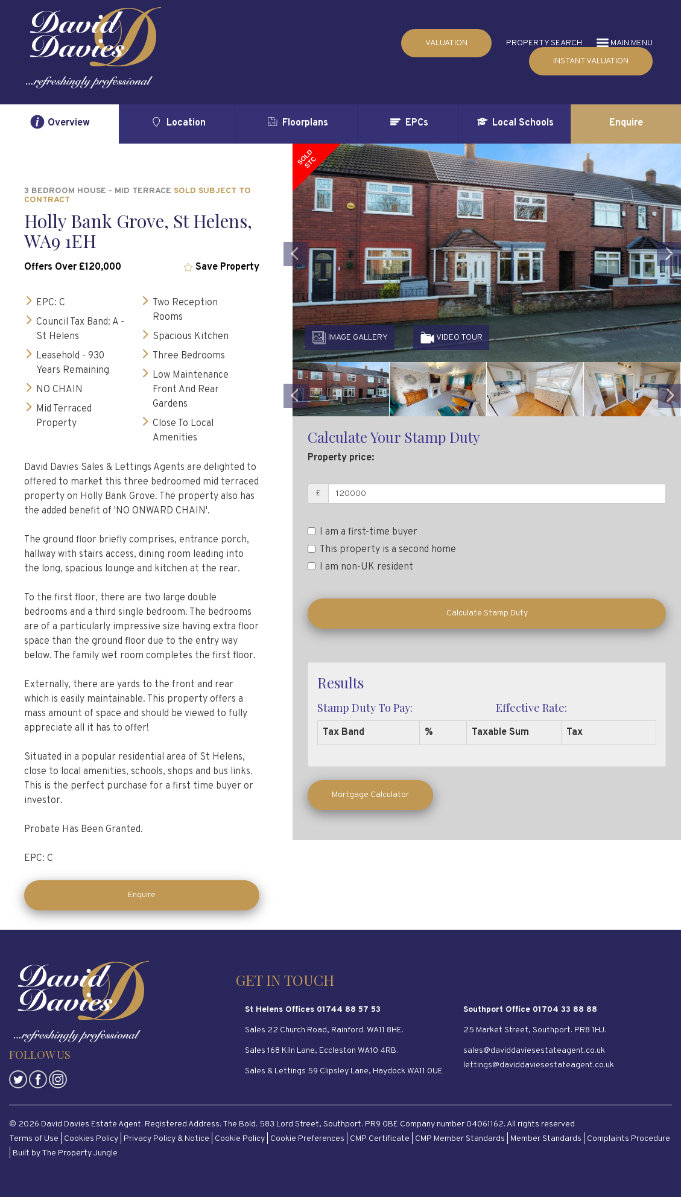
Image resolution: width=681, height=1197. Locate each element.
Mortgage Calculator (370, 795)
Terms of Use (34, 1139)
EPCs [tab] (408, 122)
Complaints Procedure (628, 1139)
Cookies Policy (91, 1139)
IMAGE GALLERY (349, 337)
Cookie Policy (240, 1139)
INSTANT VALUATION (591, 61)
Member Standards (545, 1139)
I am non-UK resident (360, 567)
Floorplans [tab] (296, 122)
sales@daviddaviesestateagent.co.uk (534, 1051)
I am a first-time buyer (362, 532)
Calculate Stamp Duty (487, 613)
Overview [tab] (60, 122)
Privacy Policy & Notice (166, 1139)
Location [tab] (177, 122)
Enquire (142, 895)
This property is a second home (382, 550)
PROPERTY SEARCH (544, 43)
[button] (295, 296)
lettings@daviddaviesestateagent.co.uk (538, 1065)
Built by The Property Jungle (65, 1153)
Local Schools (514, 122)
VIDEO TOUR (451, 337)
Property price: (341, 458)
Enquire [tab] (626, 123)
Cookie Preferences (307, 1139)
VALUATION (446, 43)
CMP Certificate (380, 1139)
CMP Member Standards (460, 1139)
